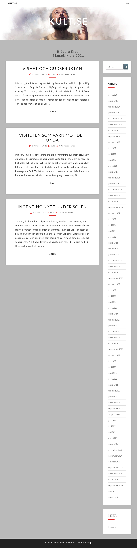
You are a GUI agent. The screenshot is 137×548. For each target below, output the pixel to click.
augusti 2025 (114, 142)
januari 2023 (113, 325)
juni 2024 (112, 225)
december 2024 (115, 189)
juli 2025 (112, 148)
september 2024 (115, 207)
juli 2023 (112, 290)
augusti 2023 (114, 284)
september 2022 (115, 349)
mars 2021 (113, 443)
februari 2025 (114, 177)
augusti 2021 (114, 414)
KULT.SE (12, 3)
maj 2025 (112, 160)
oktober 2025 (114, 130)
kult (52, 74)
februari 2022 (114, 390)
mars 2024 (113, 242)
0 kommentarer (67, 74)
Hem (127, 3)
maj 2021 (112, 432)
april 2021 (112, 438)
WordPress (70, 542)
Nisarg (88, 542)
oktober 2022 (114, 343)
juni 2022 (112, 367)
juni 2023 (112, 296)
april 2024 (112, 237)
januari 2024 (113, 254)
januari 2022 (113, 396)
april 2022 (112, 378)
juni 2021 (112, 426)
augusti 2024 (114, 213)
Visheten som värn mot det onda (52, 137)
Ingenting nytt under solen (52, 206)
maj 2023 (112, 302)
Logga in (112, 527)
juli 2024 (112, 219)
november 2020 (115, 455)
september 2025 (115, 136)
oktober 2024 (114, 201)
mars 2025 (113, 171)
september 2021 (115, 408)
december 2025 (115, 118)
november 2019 (115, 473)
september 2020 (115, 467)
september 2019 (115, 485)
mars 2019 (113, 497)
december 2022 (115, 331)
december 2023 (115, 260)
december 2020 (115, 450)
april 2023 (112, 307)
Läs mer (53, 111)
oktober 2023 (114, 272)
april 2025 (112, 166)
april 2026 (112, 94)
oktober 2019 (114, 479)
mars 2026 (113, 100)
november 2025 (115, 124)
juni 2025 (112, 154)
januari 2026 (113, 112)
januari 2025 (113, 183)
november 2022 (115, 337)
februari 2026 (114, 106)
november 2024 (115, 195)
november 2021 (115, 402)
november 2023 (115, 266)
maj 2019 (112, 491)
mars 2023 (113, 313)
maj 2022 (112, 373)
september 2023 (115, 278)
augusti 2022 (114, 355)
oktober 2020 (114, 461)
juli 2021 (112, 420)
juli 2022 (112, 361)
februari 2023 (114, 319)
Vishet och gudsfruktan (52, 68)
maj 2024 (112, 231)
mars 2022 (113, 384)
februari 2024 (114, 248)
